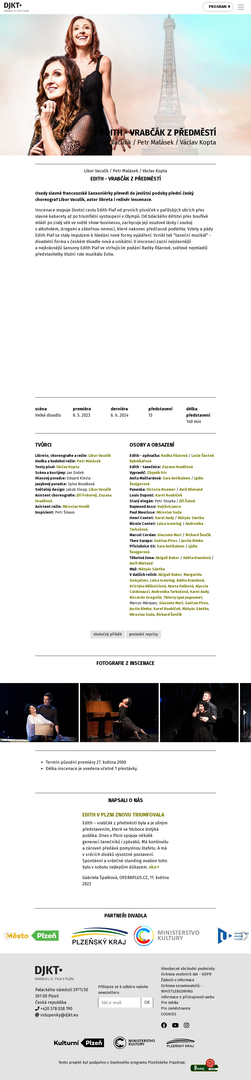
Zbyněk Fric (157, 473)
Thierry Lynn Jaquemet (182, 597)
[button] (244, 712)
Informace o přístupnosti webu (187, 997)
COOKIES (168, 1014)
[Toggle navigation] (241, 7)
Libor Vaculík (99, 455)
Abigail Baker (167, 558)
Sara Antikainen (176, 478)
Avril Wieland (190, 489)
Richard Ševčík (198, 535)
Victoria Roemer (161, 489)
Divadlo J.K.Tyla (54, 973)
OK (147, 1002)
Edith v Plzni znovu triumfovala (123, 815)
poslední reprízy (143, 634)
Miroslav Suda (169, 512)
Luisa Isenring (169, 523)
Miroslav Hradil (76, 506)
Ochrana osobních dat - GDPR (186, 974)
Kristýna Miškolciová (148, 586)
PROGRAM (220, 6)
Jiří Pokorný (87, 495)
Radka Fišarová (174, 455)
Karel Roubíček (168, 495)
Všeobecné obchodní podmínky (188, 969)
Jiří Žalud (187, 501)
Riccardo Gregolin (146, 597)
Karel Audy (164, 518)
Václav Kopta (67, 467)
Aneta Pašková (181, 586)
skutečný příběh (107, 634)
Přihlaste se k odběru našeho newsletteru (123, 990)
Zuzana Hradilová (177, 467)
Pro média (169, 1002)
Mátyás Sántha (191, 518)
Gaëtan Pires (165, 541)
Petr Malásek (89, 461)
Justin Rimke (192, 541)
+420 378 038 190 (53, 1008)
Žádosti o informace (177, 980)
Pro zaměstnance (175, 1008)
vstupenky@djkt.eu (56, 1014)
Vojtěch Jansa (169, 506)
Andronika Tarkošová (169, 592)
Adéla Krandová (197, 558)
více (154, 867)
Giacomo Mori (169, 535)
